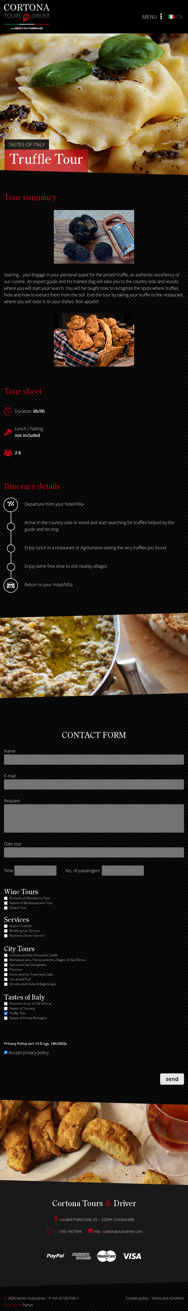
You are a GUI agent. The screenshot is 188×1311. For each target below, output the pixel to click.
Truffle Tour (17, 1013)
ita (175, 16)
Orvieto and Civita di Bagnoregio (32, 984)
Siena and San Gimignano (27, 964)
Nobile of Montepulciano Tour (31, 903)
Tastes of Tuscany (22, 1008)
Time (8, 871)
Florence (15, 969)
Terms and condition (168, 1298)
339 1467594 (64, 1231)
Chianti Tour (18, 907)
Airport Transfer (21, 926)
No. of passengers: (83, 871)
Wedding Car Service (24, 930)
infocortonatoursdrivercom (115, 1231)
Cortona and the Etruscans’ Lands (33, 955)
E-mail (10, 776)
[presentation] (44, 1074)
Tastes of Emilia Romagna (27, 1018)
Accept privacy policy (26, 1052)
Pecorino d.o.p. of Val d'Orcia (30, 1003)
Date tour (13, 844)
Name (10, 751)
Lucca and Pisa (20, 979)
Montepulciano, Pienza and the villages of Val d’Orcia (47, 960)
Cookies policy (137, 1298)
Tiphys (18, 1304)
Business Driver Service (26, 935)
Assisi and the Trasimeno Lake (31, 974)
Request (12, 801)
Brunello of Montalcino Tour (29, 898)
